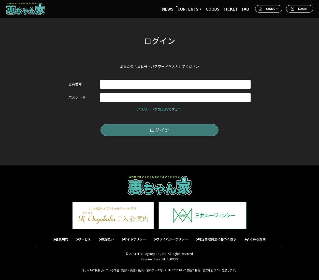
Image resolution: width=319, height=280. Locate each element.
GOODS (212, 9)
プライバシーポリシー (175, 236)
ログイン (159, 129)
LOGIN (302, 8)
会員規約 (52, 236)
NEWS (168, 9)
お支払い (103, 236)
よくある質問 (267, 236)
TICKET (230, 9)
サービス (78, 236)
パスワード (77, 97)
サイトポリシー (134, 236)
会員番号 (75, 83)
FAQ (245, 9)
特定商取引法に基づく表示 (224, 236)
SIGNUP (271, 8)
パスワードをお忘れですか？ (159, 109)
